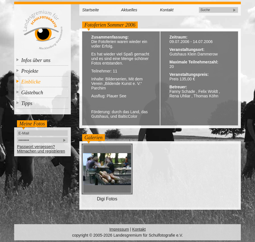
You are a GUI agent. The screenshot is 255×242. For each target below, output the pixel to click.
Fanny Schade (182, 91)
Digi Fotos (107, 198)
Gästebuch (32, 92)
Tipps (26, 103)
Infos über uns (35, 60)
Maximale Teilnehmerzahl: (193, 62)
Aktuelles (129, 10)
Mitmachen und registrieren (41, 151)
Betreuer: (178, 87)
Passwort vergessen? (36, 146)
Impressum (119, 229)
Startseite (90, 10)
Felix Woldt (208, 91)
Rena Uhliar (179, 96)
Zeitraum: (178, 37)
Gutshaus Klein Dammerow (193, 54)
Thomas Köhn (206, 96)
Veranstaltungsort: (187, 49)
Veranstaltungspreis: (189, 74)
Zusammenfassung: (110, 37)
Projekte (29, 71)
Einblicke (31, 82)
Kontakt (166, 10)
